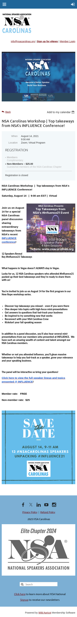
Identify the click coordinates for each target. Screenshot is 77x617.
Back (8, 112)
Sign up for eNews (47, 41)
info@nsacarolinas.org (23, 41)
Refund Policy (47, 512)
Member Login (67, 41)
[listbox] (61, 112)
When (14, 136)
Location (13, 142)
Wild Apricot (44, 612)
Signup (24, 599)
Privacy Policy (29, 512)
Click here (19, 594)
